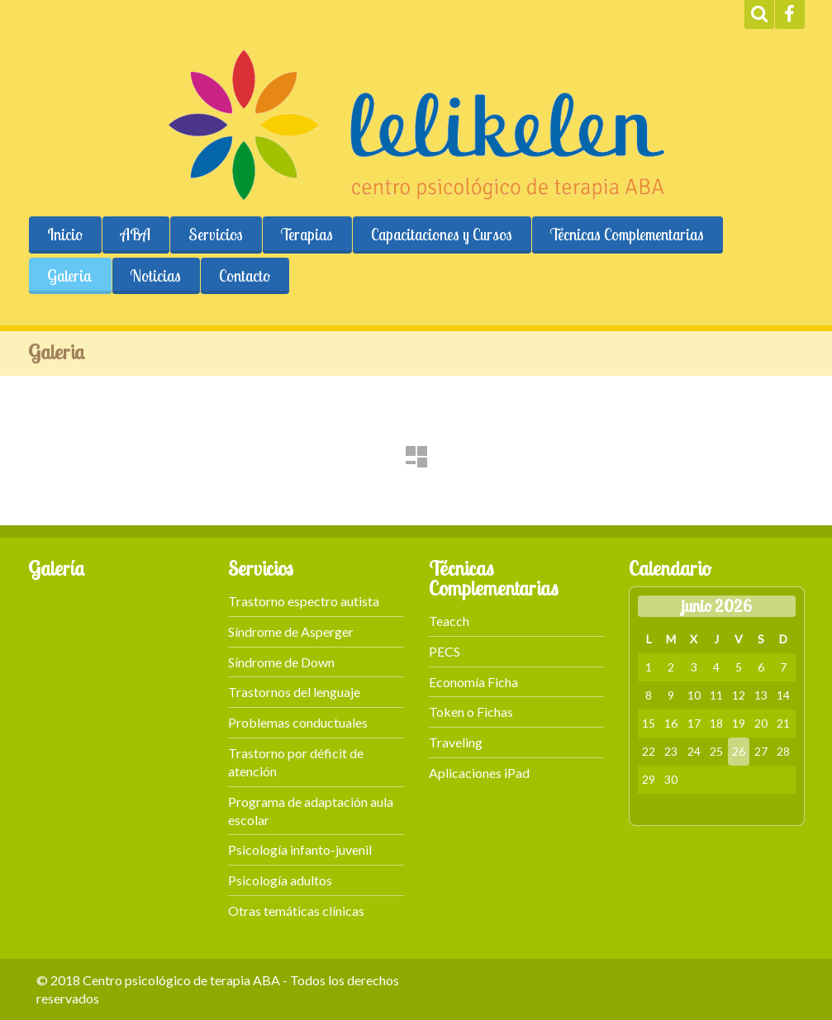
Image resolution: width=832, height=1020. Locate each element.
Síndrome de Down (281, 662)
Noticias (156, 276)
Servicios (215, 234)
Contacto (244, 276)
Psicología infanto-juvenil (300, 849)
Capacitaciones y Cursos (441, 234)
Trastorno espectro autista (303, 601)
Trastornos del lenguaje (294, 692)
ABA (135, 234)
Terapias (307, 234)
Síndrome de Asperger (291, 631)
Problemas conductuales (298, 722)
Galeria (70, 276)
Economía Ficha (473, 682)
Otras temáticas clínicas (296, 910)
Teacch (449, 621)
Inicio (65, 234)
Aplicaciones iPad (479, 772)
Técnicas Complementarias (627, 234)
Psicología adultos (280, 880)
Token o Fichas (471, 711)
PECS (444, 651)
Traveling (456, 742)
